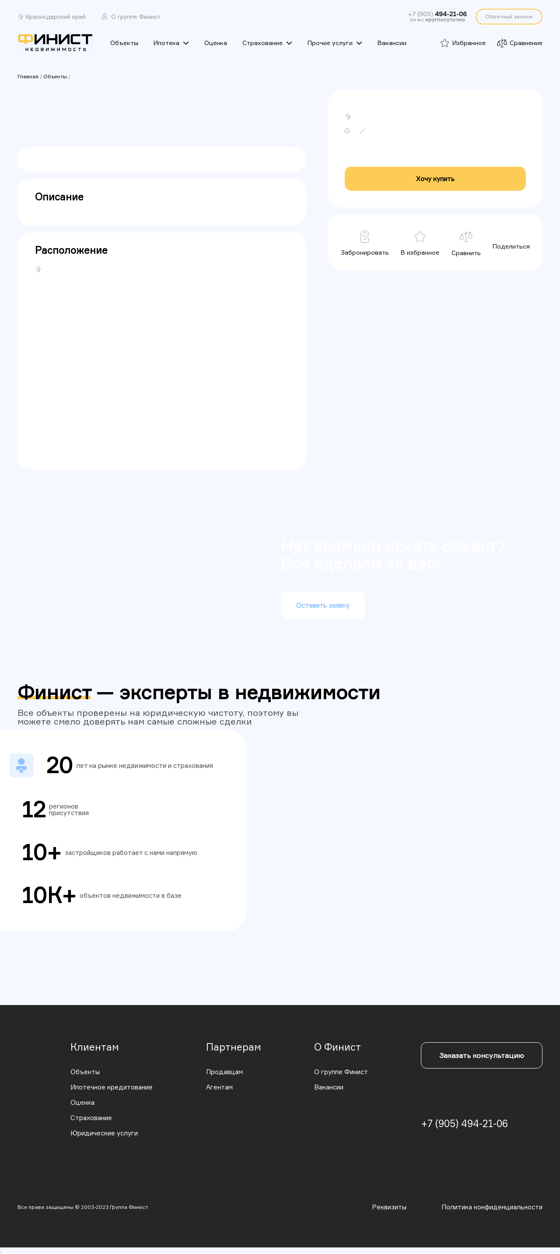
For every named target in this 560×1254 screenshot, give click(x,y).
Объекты (55, 76)
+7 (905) (437, 14)
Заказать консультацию (481, 1055)
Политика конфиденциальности (491, 1207)
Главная (28, 76)
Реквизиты (389, 1207)
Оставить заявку (323, 605)
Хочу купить (435, 179)
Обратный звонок (509, 16)
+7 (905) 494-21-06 (464, 1123)
